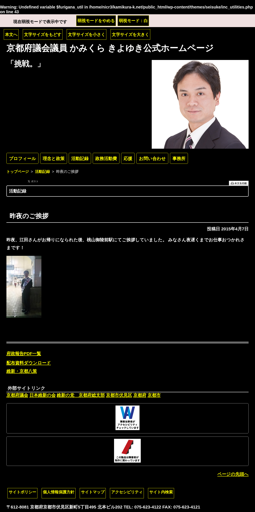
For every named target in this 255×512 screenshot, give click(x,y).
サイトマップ (93, 492)
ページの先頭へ (233, 474)
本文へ (11, 34)
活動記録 (80, 158)
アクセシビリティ (127, 492)
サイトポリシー (22, 492)
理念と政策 (54, 158)
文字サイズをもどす (42, 34)
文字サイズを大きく (130, 34)
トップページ (17, 172)
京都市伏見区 (119, 395)
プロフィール (22, 158)
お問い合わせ (152, 158)
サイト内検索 (161, 492)
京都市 (154, 395)
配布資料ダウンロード (28, 362)
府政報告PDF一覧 (23, 353)
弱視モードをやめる (96, 20)
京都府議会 (17, 395)
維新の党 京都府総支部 (81, 395)
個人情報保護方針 (58, 492)
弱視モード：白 (133, 20)
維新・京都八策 (21, 371)
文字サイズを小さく (86, 34)
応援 (128, 158)
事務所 (178, 158)
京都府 (139, 395)
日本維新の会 (42, 395)
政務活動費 (106, 158)
